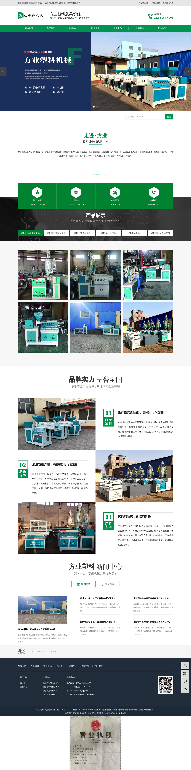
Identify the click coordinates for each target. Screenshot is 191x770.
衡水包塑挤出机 (108, 710)
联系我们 (140, 28)
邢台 (119, 713)
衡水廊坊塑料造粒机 (136, 710)
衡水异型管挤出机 (50, 691)
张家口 (123, 713)
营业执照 (162, 28)
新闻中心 (117, 28)
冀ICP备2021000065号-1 (87, 710)
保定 (89, 713)
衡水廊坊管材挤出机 (121, 710)
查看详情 (95, 175)
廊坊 (107, 713)
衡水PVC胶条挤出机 (51, 683)
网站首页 (29, 28)
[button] (94, 107)
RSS (149, 3)
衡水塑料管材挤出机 (51, 687)
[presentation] (3, 71)
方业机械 (76, 713)
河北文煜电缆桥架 (38, 651)
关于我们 (51, 28)
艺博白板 (52, 651)
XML (154, 3)
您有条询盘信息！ (165, 3)
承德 (96, 713)
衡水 (103, 713)
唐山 (115, 713)
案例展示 (95, 28)
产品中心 (73, 28)
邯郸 (100, 713)
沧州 (93, 713)
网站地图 (142, 3)
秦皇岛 (111, 713)
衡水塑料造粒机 (49, 695)
